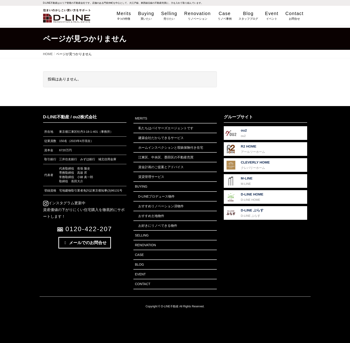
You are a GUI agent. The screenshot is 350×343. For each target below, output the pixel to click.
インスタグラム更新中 (64, 203)
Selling (142, 235)
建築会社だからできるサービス (161, 138)
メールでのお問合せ (85, 242)
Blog (139, 264)
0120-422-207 (84, 229)
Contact (143, 284)
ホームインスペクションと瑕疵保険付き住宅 (170, 147)
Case (139, 255)
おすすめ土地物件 (151, 216)
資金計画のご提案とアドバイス (161, 167)
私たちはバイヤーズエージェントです (165, 128)
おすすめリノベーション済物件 (161, 206)
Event (140, 274)
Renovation (145, 245)
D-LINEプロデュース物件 (156, 196)
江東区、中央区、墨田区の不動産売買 (165, 157)
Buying (141, 186)
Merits (141, 118)
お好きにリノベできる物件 (157, 225)
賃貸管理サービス (151, 177)
